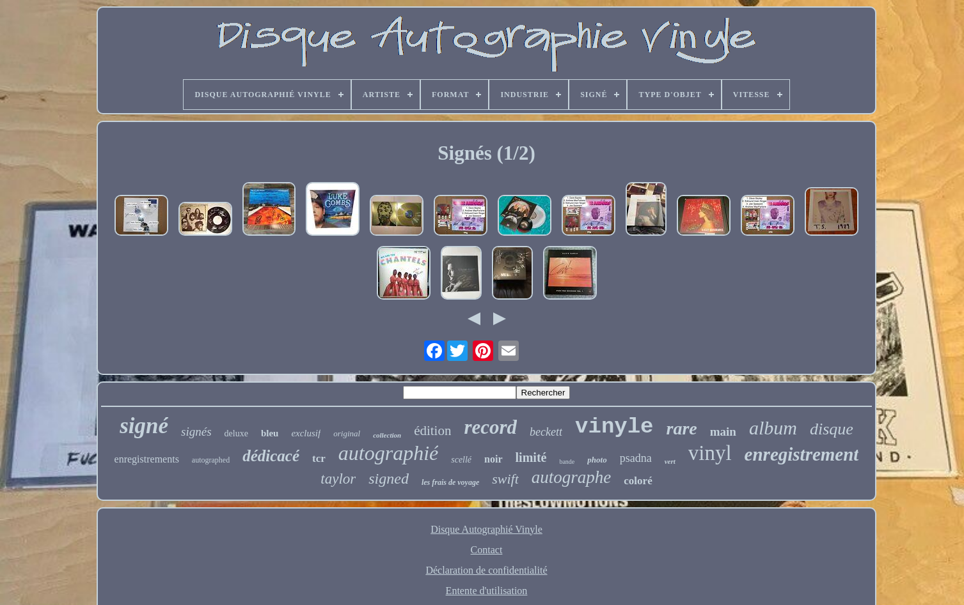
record (490, 427)
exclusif (305, 433)
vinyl (710, 452)
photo (596, 459)
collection (387, 435)
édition (432, 430)
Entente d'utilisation (487, 590)
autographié (388, 452)
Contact (487, 549)
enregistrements (147, 459)
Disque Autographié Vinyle (486, 529)
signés (196, 431)
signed (388, 478)
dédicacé (270, 455)
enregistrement (802, 454)
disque (831, 429)
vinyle (614, 427)
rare (682, 428)
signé (144, 425)
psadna (636, 458)
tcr (319, 458)
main (723, 431)
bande (566, 461)
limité (531, 457)
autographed (211, 460)
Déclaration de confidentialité (486, 570)
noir (493, 459)
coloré (638, 481)
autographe (572, 477)
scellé (461, 459)
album (773, 427)
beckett (546, 431)
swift (505, 479)
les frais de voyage (450, 482)
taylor (338, 479)
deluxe (236, 433)
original (346, 433)
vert (670, 461)
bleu (270, 433)
